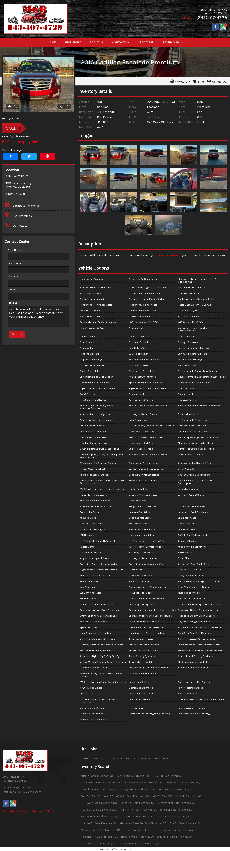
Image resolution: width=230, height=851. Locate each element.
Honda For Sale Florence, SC (137, 803)
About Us (112, 758)
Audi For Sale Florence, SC (97, 775)
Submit (17, 334)
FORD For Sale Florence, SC (176, 789)
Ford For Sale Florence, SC (97, 796)
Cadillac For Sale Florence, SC (143, 782)
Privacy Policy (10, 811)
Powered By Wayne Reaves (115, 849)
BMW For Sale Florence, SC (132, 775)
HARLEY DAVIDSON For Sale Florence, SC (176, 796)
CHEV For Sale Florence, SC (168, 775)
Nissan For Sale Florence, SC (141, 830)
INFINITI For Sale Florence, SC (138, 809)
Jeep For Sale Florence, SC (176, 809)
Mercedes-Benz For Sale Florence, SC (143, 823)
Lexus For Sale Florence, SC (174, 816)
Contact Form (168, 255)
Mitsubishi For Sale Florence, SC (101, 830)
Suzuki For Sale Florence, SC (174, 836)
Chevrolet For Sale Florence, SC (184, 782)
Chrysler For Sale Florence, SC (99, 789)
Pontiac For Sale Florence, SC (180, 830)
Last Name (15, 263)
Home (84, 758)
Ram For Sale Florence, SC (137, 836)
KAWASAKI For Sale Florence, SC (100, 816)
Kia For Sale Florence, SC (138, 816)
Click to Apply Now (20, 142)
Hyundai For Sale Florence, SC (99, 809)
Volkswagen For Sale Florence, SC (140, 843)
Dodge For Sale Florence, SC (138, 789)
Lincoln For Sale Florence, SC (99, 823)
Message (14, 302)
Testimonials (163, 758)
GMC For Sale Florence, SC (132, 796)
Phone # (14, 276)
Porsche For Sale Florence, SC (99, 836)
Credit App (145, 758)
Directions (38, 811)
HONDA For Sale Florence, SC (99, 803)
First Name (15, 250)
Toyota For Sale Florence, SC (98, 843)
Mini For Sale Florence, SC (185, 823)
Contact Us (25, 811)
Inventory (98, 758)
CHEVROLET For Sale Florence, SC (101, 782)
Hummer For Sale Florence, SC (176, 803)
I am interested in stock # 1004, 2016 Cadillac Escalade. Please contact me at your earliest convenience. (38, 316)
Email (11, 289)
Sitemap (50, 811)
